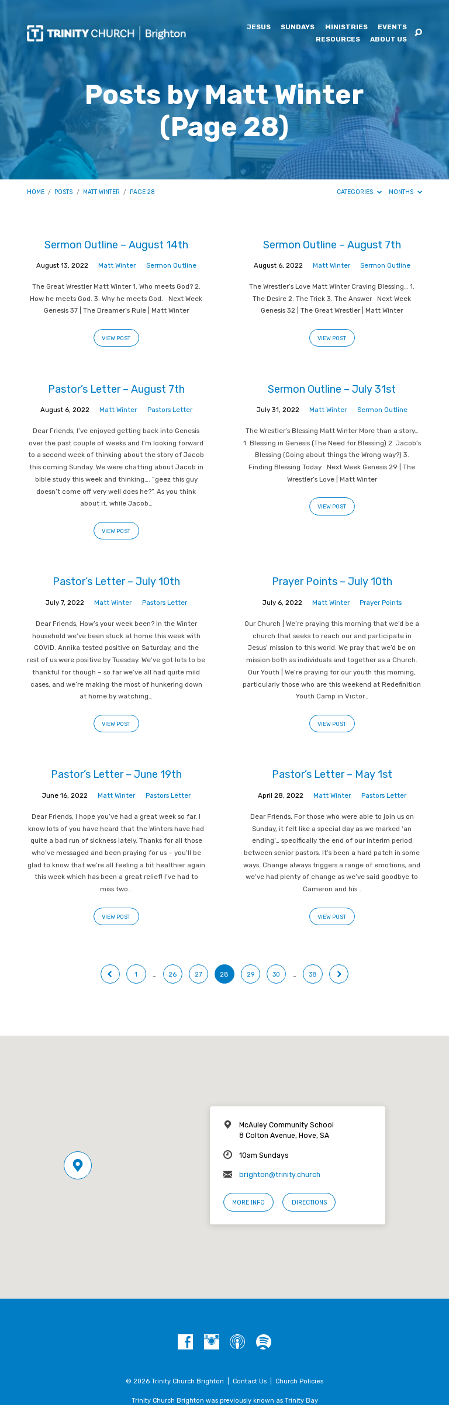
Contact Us (250, 1381)
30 (276, 974)
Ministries (346, 27)
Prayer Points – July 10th (332, 581)
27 (198, 974)
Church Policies (299, 1381)
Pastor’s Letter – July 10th (116, 581)
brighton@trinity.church (279, 1175)
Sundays (298, 27)
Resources (338, 39)
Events (392, 27)
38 (313, 974)
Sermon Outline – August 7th (332, 244)
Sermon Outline (171, 265)
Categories (359, 192)
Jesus (259, 27)
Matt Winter (101, 192)
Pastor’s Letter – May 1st (332, 774)
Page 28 (142, 192)
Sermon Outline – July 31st (332, 389)
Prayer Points (381, 602)
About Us (388, 39)
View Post (116, 338)
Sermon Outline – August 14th (116, 244)
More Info (248, 1202)
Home (35, 192)
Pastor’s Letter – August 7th (116, 389)
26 (172, 974)
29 (250, 974)
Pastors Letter (169, 410)
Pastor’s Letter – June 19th (116, 774)
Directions (309, 1202)
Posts (63, 192)
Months (405, 192)
